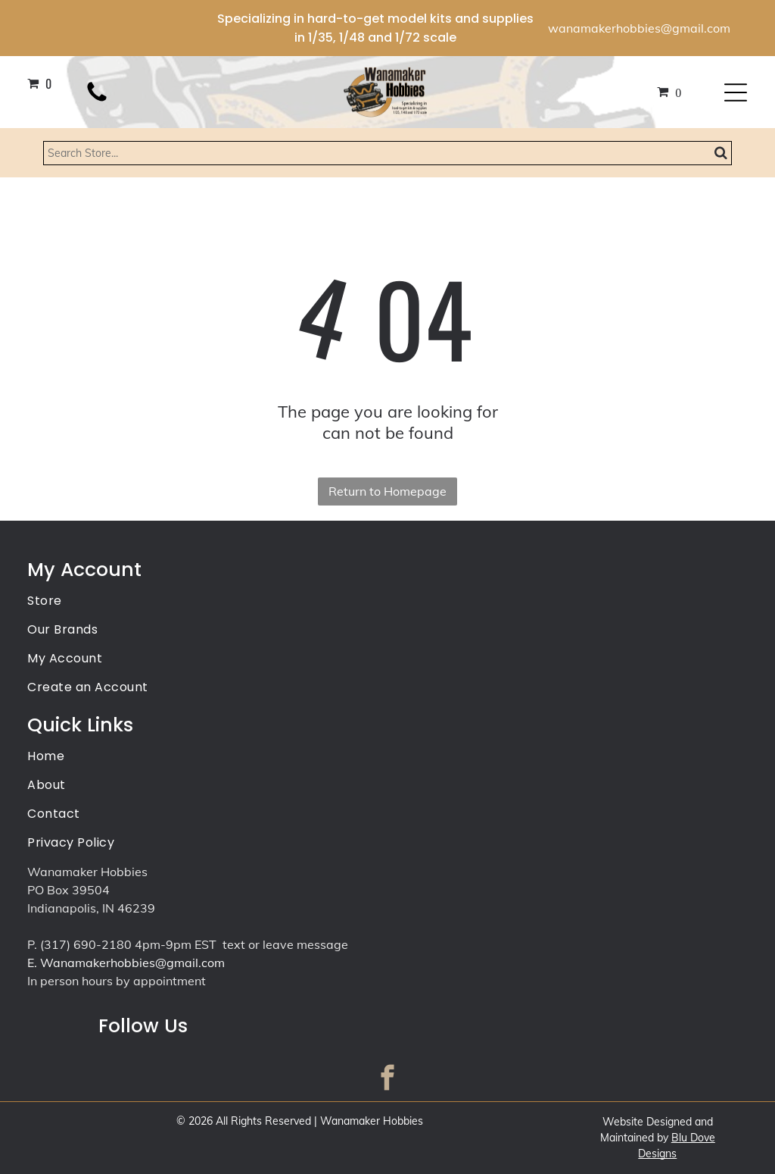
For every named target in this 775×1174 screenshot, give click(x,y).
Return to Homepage (387, 491)
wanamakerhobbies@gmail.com (639, 28)
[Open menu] (735, 92)
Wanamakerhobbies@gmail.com (132, 962)
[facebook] (388, 1080)
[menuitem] (387, 601)
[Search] (387, 153)
